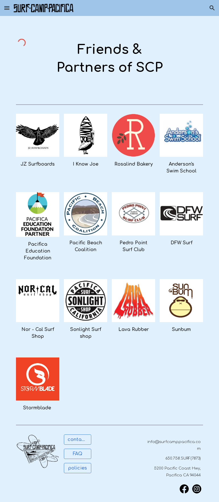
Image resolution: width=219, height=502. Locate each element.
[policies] (77, 468)
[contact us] (77, 439)
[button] (7, 8)
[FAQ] (77, 454)
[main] (109, 59)
